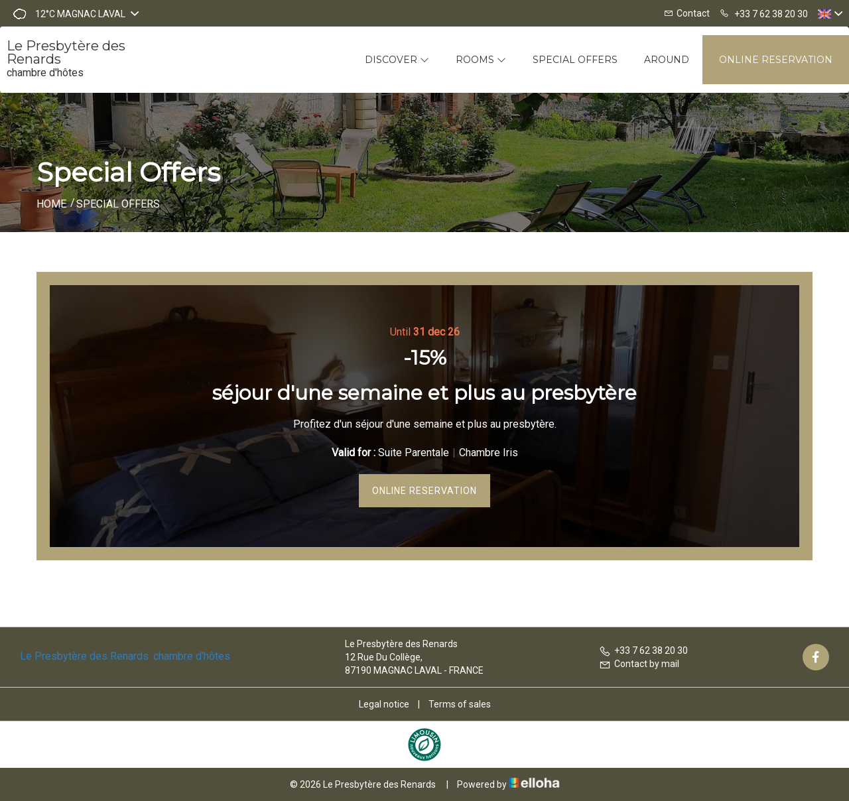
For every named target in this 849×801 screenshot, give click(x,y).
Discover (397, 60)
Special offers (575, 60)
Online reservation (775, 60)
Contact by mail (639, 663)
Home (51, 204)
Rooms (481, 60)
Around (666, 60)
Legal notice (384, 704)
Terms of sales (459, 704)
